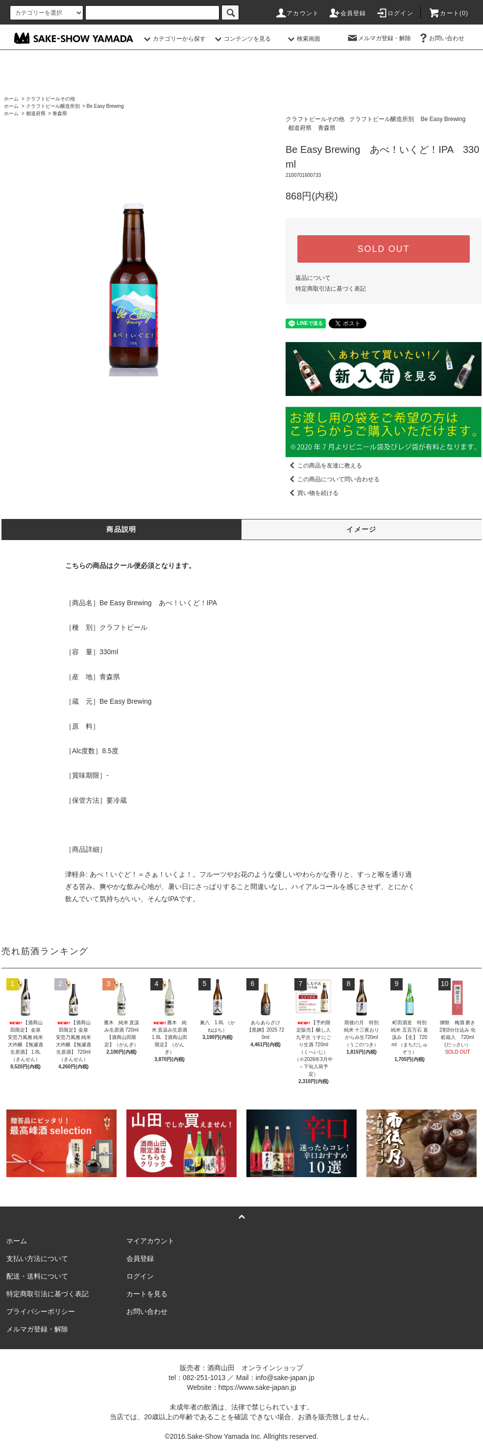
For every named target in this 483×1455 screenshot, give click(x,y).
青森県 (59, 113)
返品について (313, 277)
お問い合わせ (440, 38)
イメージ (361, 529)
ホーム (11, 98)
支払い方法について (37, 1258)
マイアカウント (150, 1241)
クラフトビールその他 (50, 98)
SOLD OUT (384, 249)
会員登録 (347, 13)
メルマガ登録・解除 (378, 38)
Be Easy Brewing (105, 106)
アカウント (297, 13)
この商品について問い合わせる (333, 479)
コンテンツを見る (241, 38)
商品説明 (121, 529)
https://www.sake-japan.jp (257, 1387)
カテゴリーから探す (173, 38)
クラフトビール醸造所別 (53, 106)
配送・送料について (37, 1276)
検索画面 (302, 38)
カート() (448, 13)
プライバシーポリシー (40, 1311)
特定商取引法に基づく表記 (330, 288)
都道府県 (36, 113)
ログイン (394, 13)
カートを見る (147, 1294)
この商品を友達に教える (324, 465)
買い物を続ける (312, 493)
